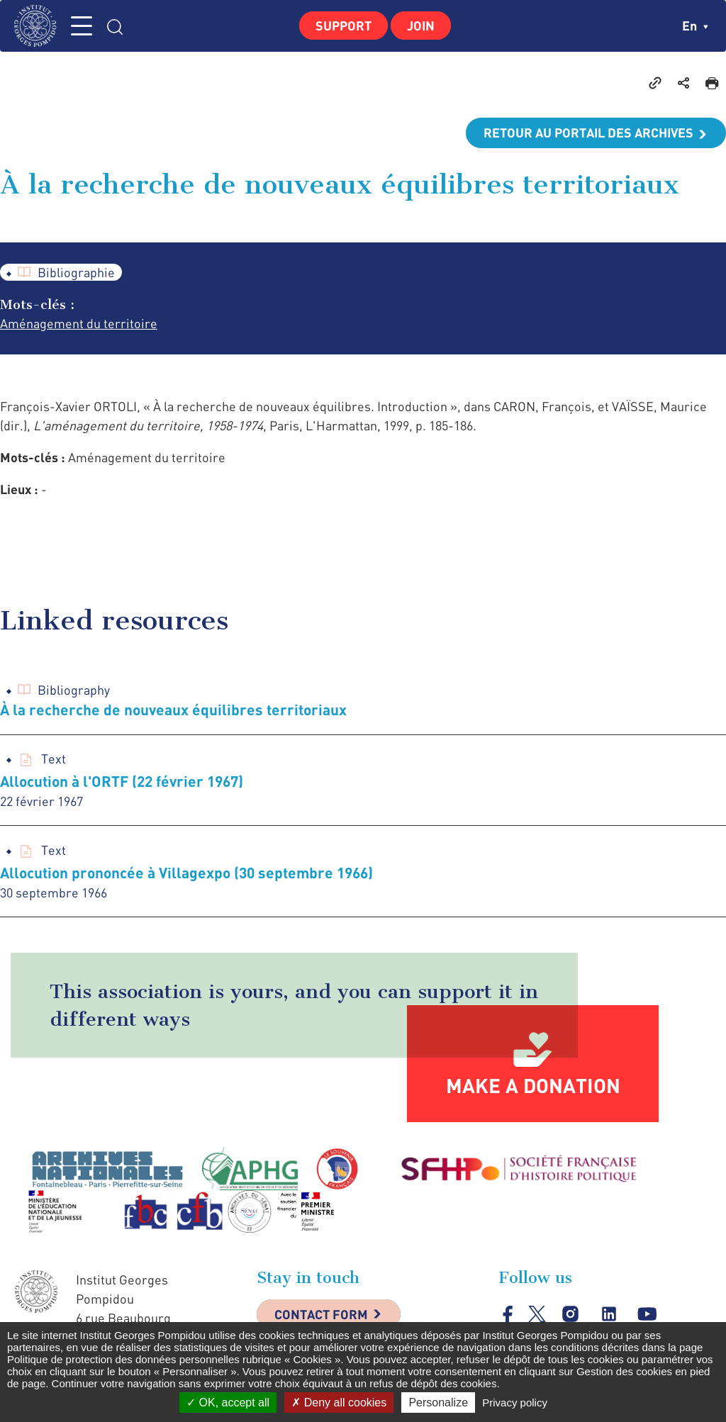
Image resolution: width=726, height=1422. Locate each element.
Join (421, 25)
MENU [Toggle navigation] (81, 26)
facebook (508, 1313)
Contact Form (321, 1314)
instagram (570, 1313)
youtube (646, 1313)
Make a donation (533, 1085)
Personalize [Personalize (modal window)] (438, 1402)
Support (343, 25)
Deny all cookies (338, 1402)
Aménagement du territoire (78, 323)
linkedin (608, 1313)
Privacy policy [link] (514, 1402)
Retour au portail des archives (588, 132)
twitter (537, 1313)
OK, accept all (227, 1402)
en (695, 25)
